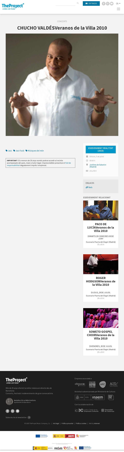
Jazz (9, 150)
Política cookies (81, 423)
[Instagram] (108, 3)
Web (89, 187)
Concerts (62, 21)
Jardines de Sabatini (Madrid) (97, 165)
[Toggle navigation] (118, 8)
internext (97, 423)
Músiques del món (35, 150)
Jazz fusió (18, 150)
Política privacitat (68, 423)
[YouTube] (17, 411)
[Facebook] (104, 3)
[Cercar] (78, 3)
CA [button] (117, 3)
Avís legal (56, 423)
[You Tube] (111, 3)
